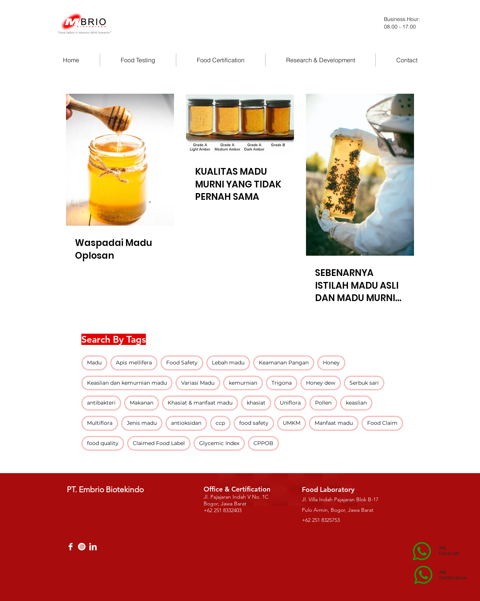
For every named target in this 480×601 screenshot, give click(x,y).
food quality (102, 443)
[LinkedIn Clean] (93, 546)
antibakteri (101, 402)
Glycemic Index (219, 443)
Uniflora (290, 402)
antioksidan (186, 423)
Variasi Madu (197, 382)
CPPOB (263, 443)
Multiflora (99, 423)
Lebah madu (228, 362)
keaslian (356, 402)
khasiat (256, 402)
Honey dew (320, 382)
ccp (220, 423)
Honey (331, 362)
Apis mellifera (134, 362)
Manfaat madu (334, 423)
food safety (253, 423)
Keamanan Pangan (284, 362)
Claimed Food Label (159, 443)
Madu (94, 362)
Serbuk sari (364, 382)
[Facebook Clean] (70, 546)
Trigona (282, 382)
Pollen (323, 402)
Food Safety (182, 362)
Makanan (141, 402)
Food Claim (382, 423)
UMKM (291, 423)
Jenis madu (142, 423)
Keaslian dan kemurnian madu (127, 382)
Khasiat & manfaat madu (200, 402)
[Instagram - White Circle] (82, 546)
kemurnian (243, 382)
